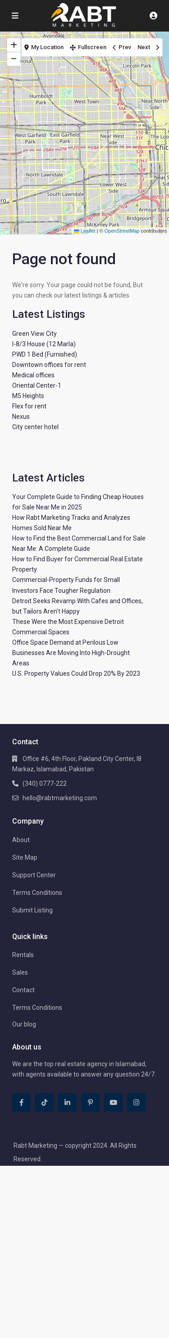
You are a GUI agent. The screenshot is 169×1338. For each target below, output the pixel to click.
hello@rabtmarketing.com (60, 798)
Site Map (24, 857)
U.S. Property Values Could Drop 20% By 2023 (76, 673)
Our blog (24, 1024)
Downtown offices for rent (49, 364)
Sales (20, 972)
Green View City (34, 333)
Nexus (21, 416)
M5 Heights (28, 395)
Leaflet (85, 231)
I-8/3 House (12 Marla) (44, 344)
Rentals (23, 954)
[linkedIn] (67, 1102)
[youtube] (113, 1102)
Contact (23, 990)
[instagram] (136, 1102)
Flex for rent (29, 406)
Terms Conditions (37, 892)
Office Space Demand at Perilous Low (65, 642)
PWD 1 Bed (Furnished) (44, 354)
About (21, 839)
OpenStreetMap (122, 231)
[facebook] (21, 1102)
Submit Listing (32, 910)
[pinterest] (90, 1102)
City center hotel (35, 427)
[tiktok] (44, 1102)
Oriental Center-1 (36, 385)
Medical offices (33, 375)
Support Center (34, 875)
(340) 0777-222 (45, 783)
